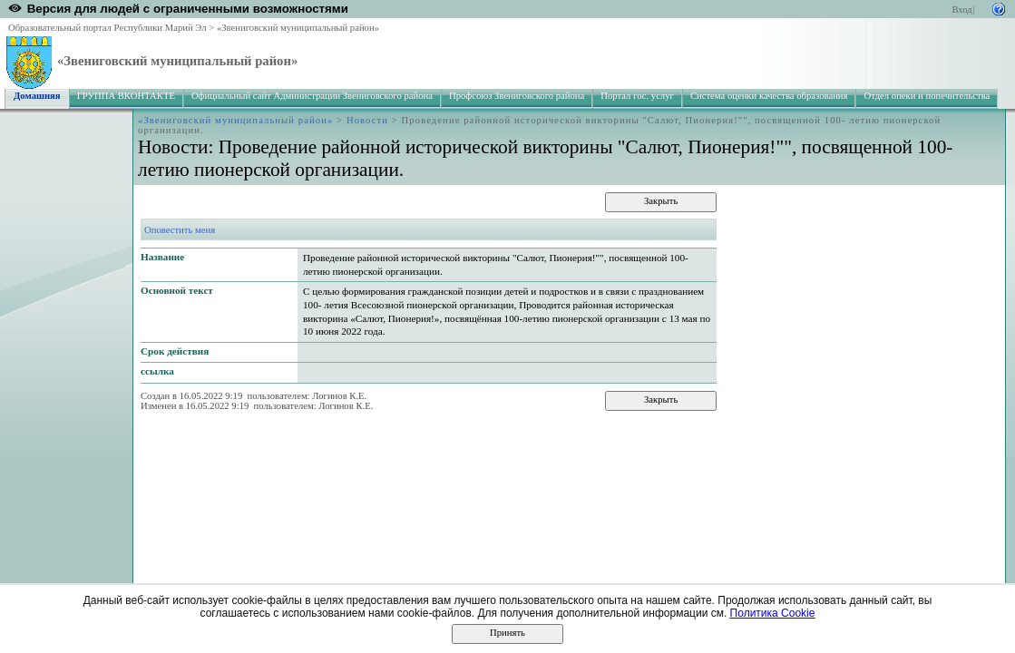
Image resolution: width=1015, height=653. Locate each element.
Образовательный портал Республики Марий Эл (107, 28)
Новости (367, 120)
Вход (961, 10)
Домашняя (37, 96)
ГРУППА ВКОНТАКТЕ (126, 96)
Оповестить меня (179, 230)
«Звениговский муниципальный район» (298, 28)
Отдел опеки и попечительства (927, 96)
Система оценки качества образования (769, 96)
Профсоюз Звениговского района (516, 96)
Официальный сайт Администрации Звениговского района (312, 96)
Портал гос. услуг (637, 96)
